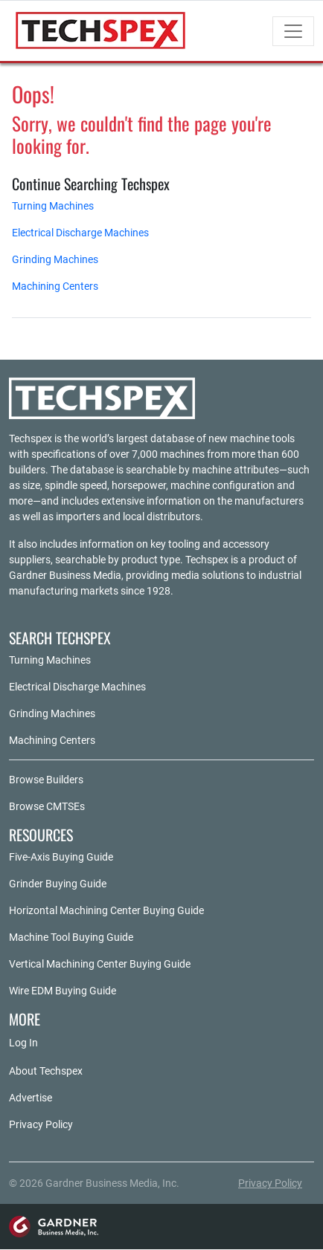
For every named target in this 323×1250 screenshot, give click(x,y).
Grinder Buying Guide (57, 884)
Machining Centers (55, 286)
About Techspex (46, 1071)
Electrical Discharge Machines (80, 233)
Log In (23, 1043)
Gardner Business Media (65, 575)
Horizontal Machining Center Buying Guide (106, 910)
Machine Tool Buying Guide (71, 937)
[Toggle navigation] (293, 31)
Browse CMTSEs (47, 806)
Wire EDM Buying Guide (62, 991)
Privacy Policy (41, 1124)
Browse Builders (46, 780)
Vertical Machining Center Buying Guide (100, 964)
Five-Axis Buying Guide (61, 857)
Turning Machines (53, 206)
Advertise (30, 1098)
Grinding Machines (55, 259)
